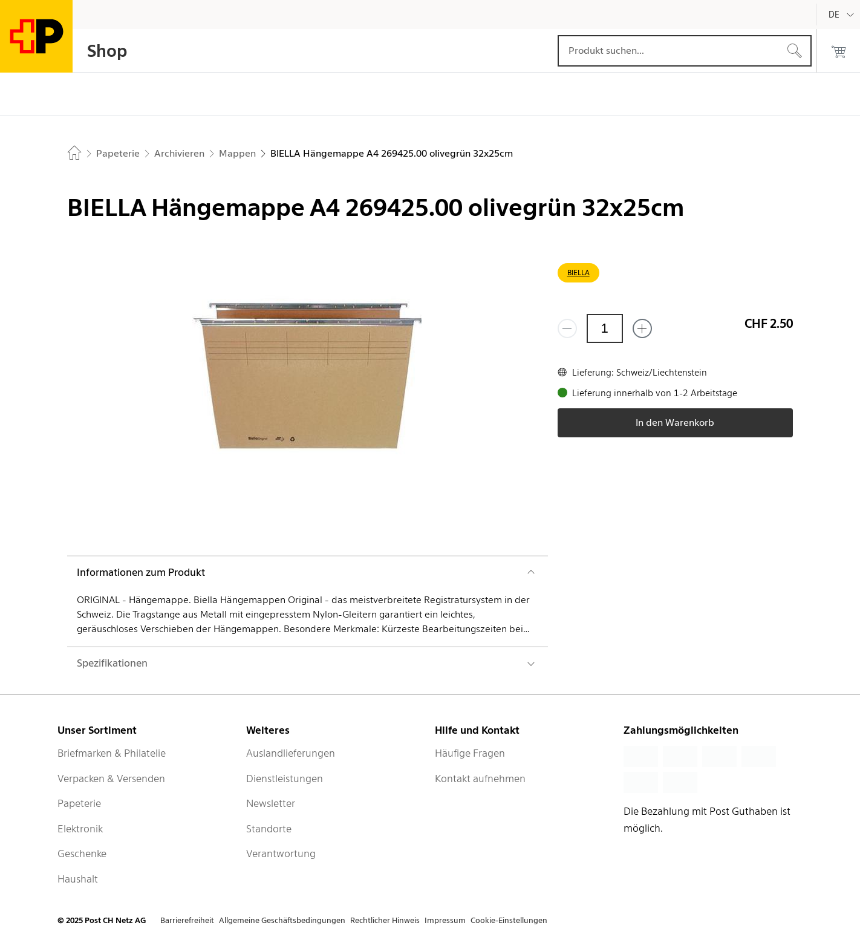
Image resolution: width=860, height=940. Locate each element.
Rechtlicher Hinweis (385, 920)
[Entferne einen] (567, 328)
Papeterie (79, 803)
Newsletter (270, 803)
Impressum (445, 920)
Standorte (269, 829)
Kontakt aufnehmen (480, 778)
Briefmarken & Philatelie (111, 753)
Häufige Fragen (470, 753)
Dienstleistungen (284, 778)
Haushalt (77, 879)
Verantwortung (281, 853)
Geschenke (81, 853)
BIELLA (578, 272)
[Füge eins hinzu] (642, 328)
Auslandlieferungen (290, 753)
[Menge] (605, 328)
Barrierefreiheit (187, 920)
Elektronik (80, 829)
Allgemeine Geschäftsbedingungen (282, 920)
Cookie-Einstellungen (509, 920)
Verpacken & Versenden (111, 778)
